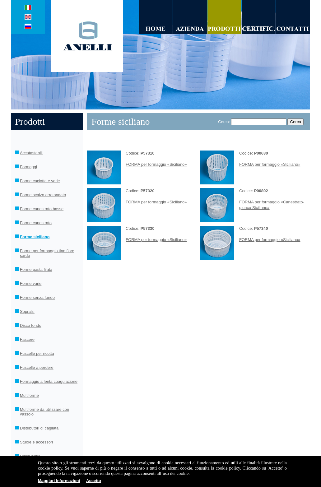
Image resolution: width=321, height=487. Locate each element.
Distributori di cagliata (39, 428)
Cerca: (224, 121)
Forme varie (30, 283)
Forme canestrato (36, 222)
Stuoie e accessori (36, 442)
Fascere (27, 339)
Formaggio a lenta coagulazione (48, 381)
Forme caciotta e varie (40, 181)
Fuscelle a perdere (37, 367)
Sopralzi (27, 311)
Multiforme (29, 395)
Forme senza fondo (37, 297)
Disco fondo (30, 325)
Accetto (93, 480)
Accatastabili (31, 153)
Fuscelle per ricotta (37, 353)
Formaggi (28, 167)
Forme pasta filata (36, 269)
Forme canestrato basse (41, 208)
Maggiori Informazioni (59, 480)
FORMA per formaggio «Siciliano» (156, 164)
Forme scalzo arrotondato (43, 194)
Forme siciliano (34, 236)
